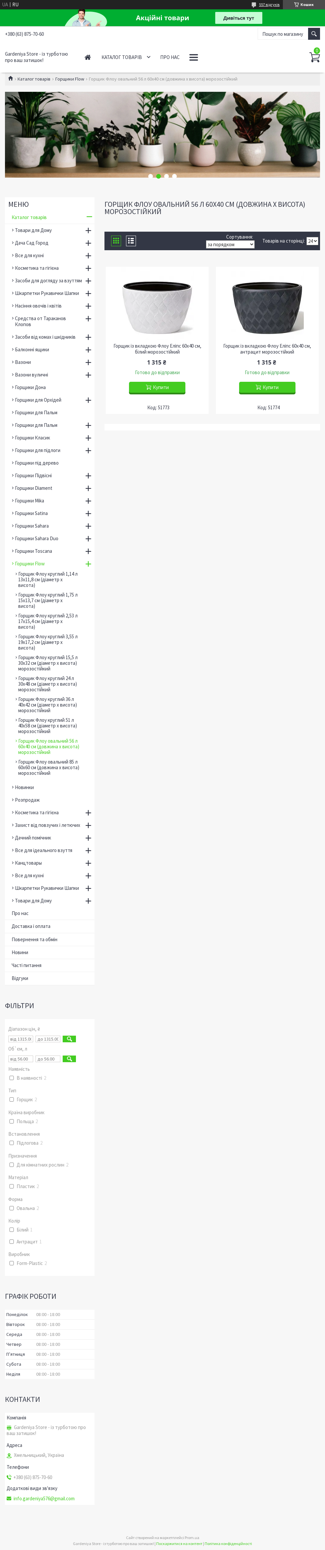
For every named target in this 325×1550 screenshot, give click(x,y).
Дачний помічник (33, 837)
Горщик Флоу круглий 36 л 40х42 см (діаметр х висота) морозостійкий (47, 705)
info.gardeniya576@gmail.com (44, 1499)
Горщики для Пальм (36, 412)
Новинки (24, 787)
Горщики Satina (31, 513)
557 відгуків (269, 4)
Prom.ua (192, 1537)
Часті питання (26, 965)
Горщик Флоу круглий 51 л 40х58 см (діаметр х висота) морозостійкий (47, 725)
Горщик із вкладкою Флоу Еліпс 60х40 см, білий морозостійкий (157, 349)
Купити (161, 387)
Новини (20, 952)
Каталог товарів (121, 57)
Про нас (170, 57)
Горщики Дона (30, 387)
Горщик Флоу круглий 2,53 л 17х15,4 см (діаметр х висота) (48, 621)
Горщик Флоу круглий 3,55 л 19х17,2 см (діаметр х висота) (48, 642)
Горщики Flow (69, 79)
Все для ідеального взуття (43, 850)
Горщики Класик (32, 437)
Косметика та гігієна (37, 268)
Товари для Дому (33, 230)
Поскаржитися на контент (179, 1543)
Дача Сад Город (31, 243)
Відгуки (20, 978)
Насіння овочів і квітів (38, 306)
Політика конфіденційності (228, 1543)
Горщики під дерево (37, 463)
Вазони (23, 362)
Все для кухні (29, 255)
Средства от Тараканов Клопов (40, 321)
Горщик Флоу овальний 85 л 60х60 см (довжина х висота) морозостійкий (48, 767)
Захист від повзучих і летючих (47, 825)
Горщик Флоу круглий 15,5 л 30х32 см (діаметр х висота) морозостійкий (48, 663)
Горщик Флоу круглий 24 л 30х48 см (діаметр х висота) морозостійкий (47, 684)
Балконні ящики (32, 349)
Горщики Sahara (32, 526)
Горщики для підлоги (37, 450)
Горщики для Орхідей (38, 400)
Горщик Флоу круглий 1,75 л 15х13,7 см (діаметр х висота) (48, 600)
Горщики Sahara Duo (36, 538)
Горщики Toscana (33, 551)
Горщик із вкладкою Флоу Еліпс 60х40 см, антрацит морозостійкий (267, 349)
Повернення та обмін (34, 939)
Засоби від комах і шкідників (45, 337)
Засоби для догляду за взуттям (48, 280)
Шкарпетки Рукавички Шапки (47, 293)
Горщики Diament (33, 488)
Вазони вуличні (31, 375)
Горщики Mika (29, 500)
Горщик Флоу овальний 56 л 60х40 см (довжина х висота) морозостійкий (48, 746)
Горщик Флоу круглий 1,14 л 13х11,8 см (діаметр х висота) (48, 579)
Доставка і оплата (31, 926)
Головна (88, 57)
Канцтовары (28, 863)
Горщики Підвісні (33, 475)
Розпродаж (27, 800)
